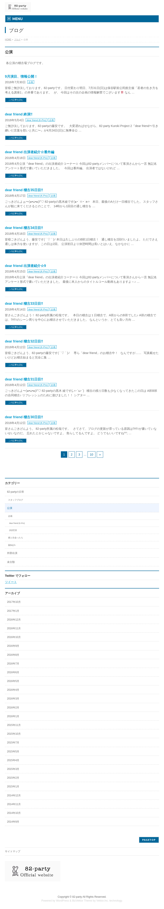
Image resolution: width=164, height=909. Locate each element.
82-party (77, 896)
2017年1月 (13, 610)
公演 (9, 508)
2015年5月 (13, 751)
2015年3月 (13, 769)
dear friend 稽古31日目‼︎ (24, 379)
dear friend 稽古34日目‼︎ (24, 228)
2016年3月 (13, 698)
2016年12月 (14, 619)
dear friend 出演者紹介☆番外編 (29, 152)
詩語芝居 (13, 530)
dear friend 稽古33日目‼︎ (24, 303)
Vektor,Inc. (102, 900)
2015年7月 (13, 742)
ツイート (11, 582)
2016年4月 (13, 689)
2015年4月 (13, 760)
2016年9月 (13, 645)
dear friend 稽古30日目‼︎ (24, 417)
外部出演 (12, 553)
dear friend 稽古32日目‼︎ (24, 341)
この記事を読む (15, 100)
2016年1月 (13, 716)
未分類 (11, 562)
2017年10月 (14, 601)
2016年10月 (14, 637)
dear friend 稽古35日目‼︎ (24, 190)
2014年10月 (14, 812)
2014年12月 (14, 795)
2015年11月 (14, 725)
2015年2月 (13, 777)
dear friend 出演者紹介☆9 (25, 266)
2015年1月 (13, 786)
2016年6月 (13, 672)
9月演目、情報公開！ (21, 76)
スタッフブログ (15, 500)
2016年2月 (13, 707)
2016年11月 (14, 628)
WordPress (62, 900)
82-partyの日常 (15, 491)
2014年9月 (13, 821)
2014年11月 (14, 804)
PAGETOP (149, 839)
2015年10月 (14, 733)
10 (91, 454)
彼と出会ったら (15, 537)
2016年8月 (13, 654)
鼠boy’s (11, 545)
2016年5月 (13, 681)
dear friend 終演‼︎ (18, 114)
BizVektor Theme (82, 900)
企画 (30, 82)
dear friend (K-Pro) (36, 120)
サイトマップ (12, 851)
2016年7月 (13, 663)
